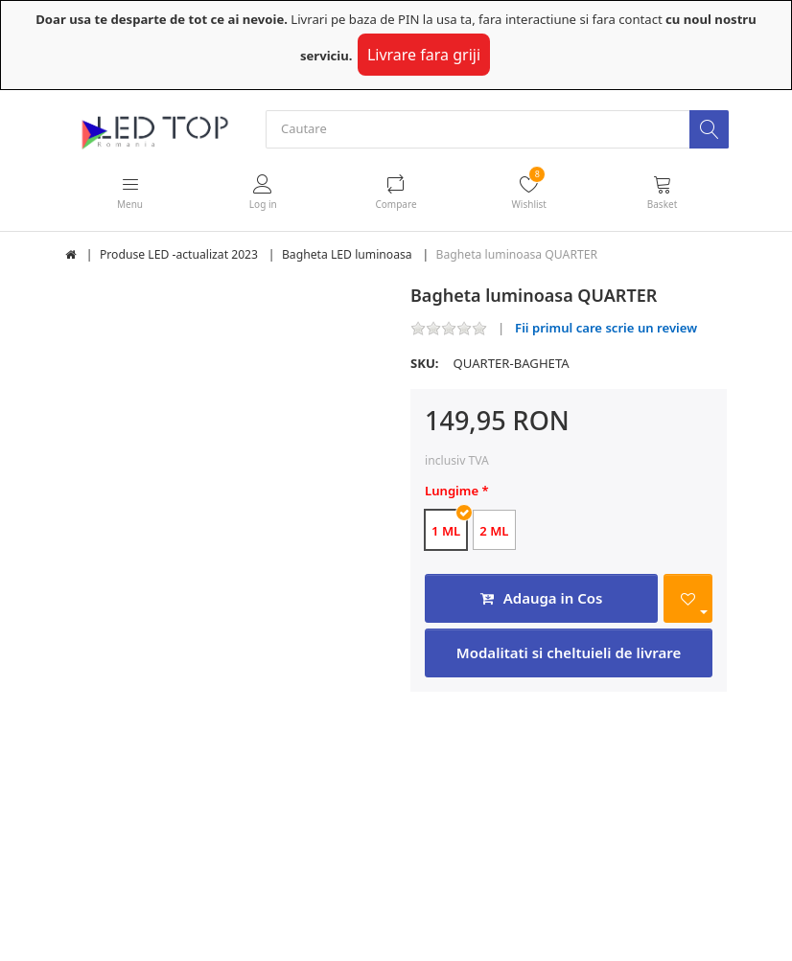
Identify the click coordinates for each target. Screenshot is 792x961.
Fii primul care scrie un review (606, 328)
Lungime (451, 492)
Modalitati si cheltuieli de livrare (568, 653)
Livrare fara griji (423, 54)
